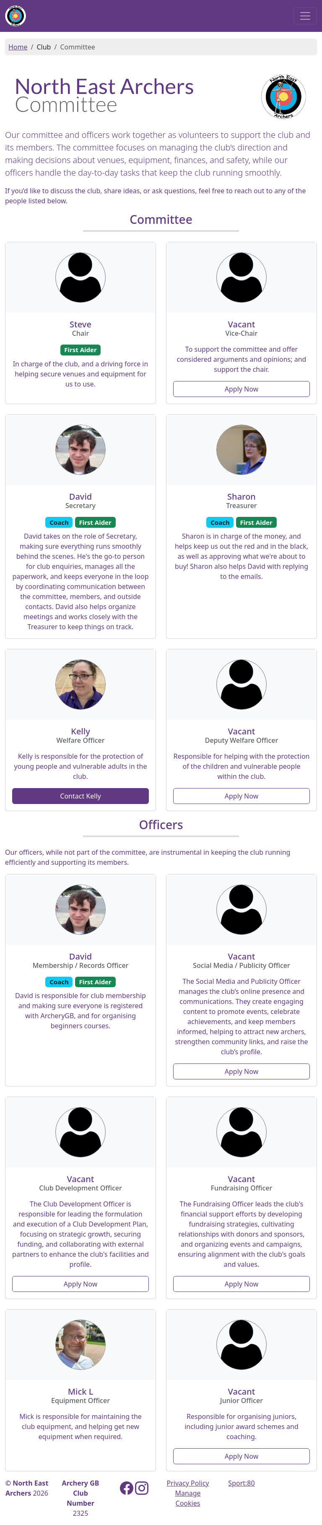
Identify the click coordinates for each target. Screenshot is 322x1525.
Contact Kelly (80, 796)
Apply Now (241, 389)
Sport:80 (241, 1483)
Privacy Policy (188, 1483)
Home (18, 47)
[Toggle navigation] (305, 16)
